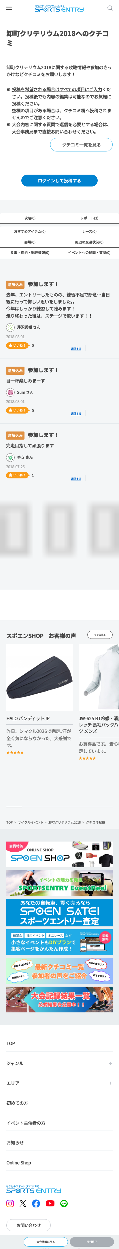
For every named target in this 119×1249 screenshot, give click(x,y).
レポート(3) (89, 217)
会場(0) (29, 241)
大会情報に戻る (46, 1241)
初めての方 (17, 1103)
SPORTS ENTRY (59, 8)
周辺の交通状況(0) (89, 241)
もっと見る (100, 634)
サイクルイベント (30, 823)
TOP (9, 823)
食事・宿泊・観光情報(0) (29, 252)
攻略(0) (29, 217)
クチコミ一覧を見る (81, 145)
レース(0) (89, 231)
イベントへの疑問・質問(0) (89, 252)
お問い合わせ (28, 1226)
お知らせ (15, 1143)
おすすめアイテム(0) (30, 231)
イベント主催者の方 (25, 1123)
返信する (79, 348)
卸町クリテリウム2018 (64, 823)
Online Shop (18, 1163)
